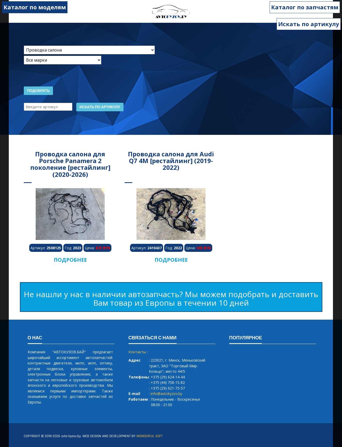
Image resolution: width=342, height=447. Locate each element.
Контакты (137, 351)
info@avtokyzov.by (166, 393)
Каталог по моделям (34, 7)
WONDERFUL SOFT (149, 436)
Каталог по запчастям (305, 7)
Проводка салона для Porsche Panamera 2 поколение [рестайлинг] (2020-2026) (70, 164)
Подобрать (38, 91)
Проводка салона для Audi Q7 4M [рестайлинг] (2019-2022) (171, 161)
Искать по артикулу (308, 24)
